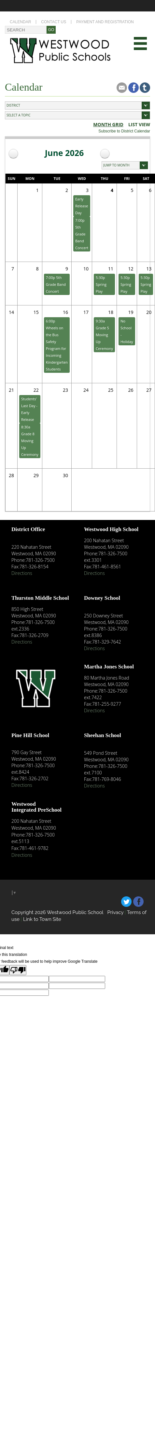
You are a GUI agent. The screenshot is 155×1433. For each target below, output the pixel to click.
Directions (21, 573)
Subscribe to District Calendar (124, 131)
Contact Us (53, 22)
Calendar (20, 22)
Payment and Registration (105, 22)
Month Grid (108, 124)
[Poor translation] (17, 970)
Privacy (115, 912)
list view (139, 124)
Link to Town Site (42, 919)
